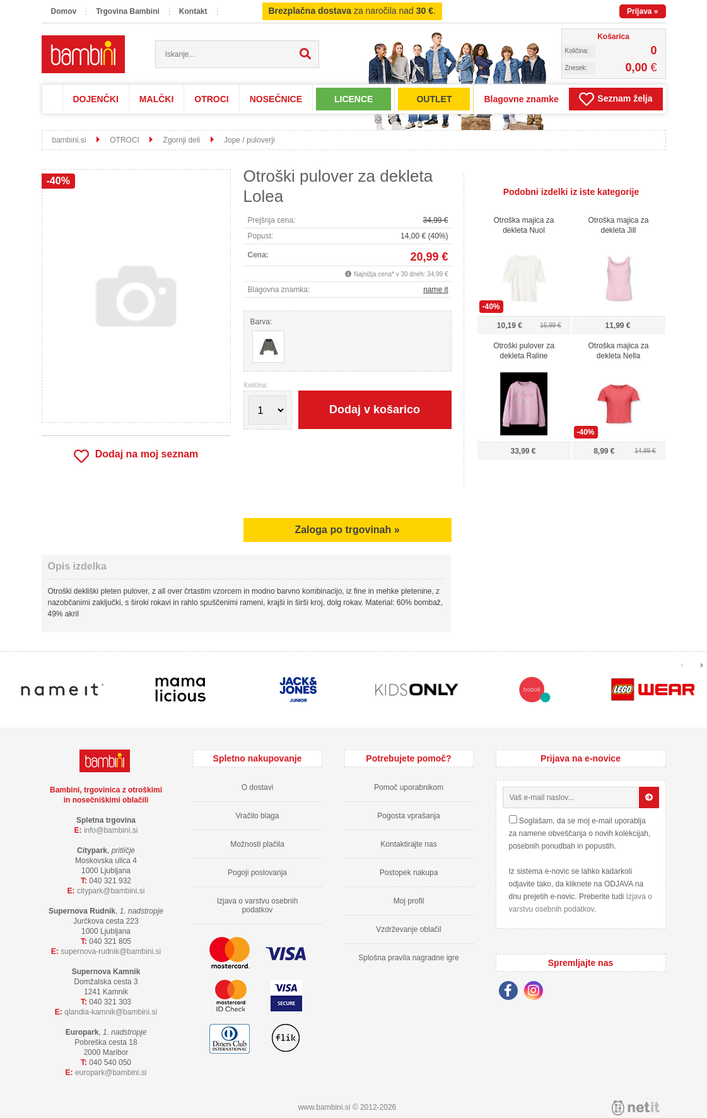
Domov (64, 11)
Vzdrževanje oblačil (408, 929)
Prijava (642, 11)
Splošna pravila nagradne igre (408, 957)
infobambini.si (111, 830)
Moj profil (409, 901)
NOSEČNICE (276, 99)
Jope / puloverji (249, 140)
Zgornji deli (182, 140)
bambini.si (69, 140)
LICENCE (353, 99)
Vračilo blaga (257, 815)
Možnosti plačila (257, 844)
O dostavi (258, 787)
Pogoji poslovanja (257, 872)
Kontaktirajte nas (408, 844)
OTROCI (211, 99)
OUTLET (434, 99)
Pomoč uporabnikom (408, 787)
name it (435, 289)
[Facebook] (511, 992)
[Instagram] (536, 992)
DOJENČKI (96, 99)
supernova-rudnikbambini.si (111, 951)
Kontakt (193, 11)
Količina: (256, 385)
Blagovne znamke (521, 99)
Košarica (613, 36)
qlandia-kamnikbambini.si (110, 1012)
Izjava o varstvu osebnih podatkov (257, 905)
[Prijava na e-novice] (649, 797)
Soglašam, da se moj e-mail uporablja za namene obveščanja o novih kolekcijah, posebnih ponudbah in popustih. (580, 833)
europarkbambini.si (111, 1072)
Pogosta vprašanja (408, 815)
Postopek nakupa (409, 872)
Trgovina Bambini (128, 11)
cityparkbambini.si (111, 890)
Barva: (261, 321)
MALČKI (156, 99)
